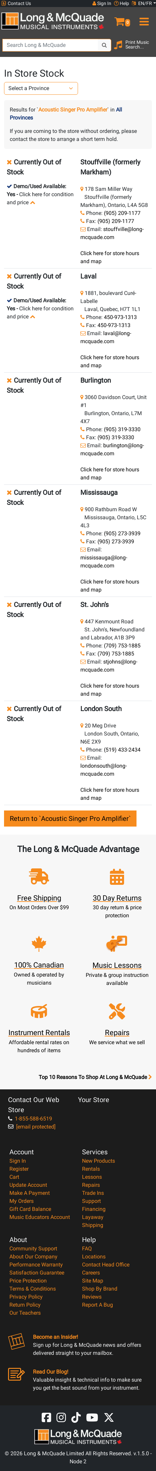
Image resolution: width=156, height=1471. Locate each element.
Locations (94, 1256)
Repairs (91, 1185)
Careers (91, 1272)
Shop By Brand (99, 1289)
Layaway (93, 1217)
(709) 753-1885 (122, 645)
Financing (94, 1209)
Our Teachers (25, 1313)
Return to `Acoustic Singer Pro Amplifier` (70, 819)
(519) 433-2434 (122, 750)
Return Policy (25, 1305)
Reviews (92, 1297)
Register (19, 1169)
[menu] (143, 18)
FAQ (87, 1248)
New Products (98, 1161)
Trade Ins (93, 1193)
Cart (14, 1177)
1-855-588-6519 (30, 1118)
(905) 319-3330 (122, 429)
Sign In (17, 1161)
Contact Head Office (105, 1264)
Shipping (92, 1225)
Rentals (91, 1169)
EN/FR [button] (142, 3)
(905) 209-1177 (122, 213)
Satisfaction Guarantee (36, 1272)
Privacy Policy (26, 1297)
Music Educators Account (39, 1217)
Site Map (92, 1281)
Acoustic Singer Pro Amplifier (72, 109)
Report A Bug (97, 1305)
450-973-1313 (120, 317)
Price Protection (28, 1281)
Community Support (33, 1248)
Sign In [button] (101, 3)
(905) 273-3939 (122, 533)
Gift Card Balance (30, 1209)
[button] (117, 18)
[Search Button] (104, 45)
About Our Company (33, 1256)
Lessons (92, 1177)
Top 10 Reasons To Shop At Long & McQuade (95, 1077)
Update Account (28, 1185)
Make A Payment (29, 1193)
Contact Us (16, 3)
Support (91, 1201)
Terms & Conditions (32, 1289)
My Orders (21, 1201)
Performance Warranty (36, 1264)
